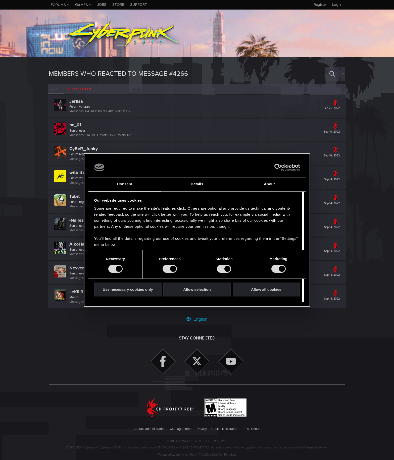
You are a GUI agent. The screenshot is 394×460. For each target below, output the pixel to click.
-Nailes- (77, 220)
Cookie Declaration (224, 429)
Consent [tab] (124, 184)
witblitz (77, 172)
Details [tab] (197, 184)
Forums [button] (58, 5)
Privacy (202, 429)
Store (118, 4)
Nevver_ (78, 268)
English (197, 319)
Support (138, 4)
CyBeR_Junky (84, 148)
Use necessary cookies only (128, 289)
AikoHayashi (83, 244)
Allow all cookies (266, 289)
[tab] (80, 89)
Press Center (251, 429)
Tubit (75, 196)
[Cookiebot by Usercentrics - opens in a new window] (278, 167)
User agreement (181, 429)
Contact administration (149, 429)
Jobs (101, 4)
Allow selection (197, 289)
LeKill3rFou (81, 292)
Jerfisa (76, 101)
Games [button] (81, 5)
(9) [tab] (56, 89)
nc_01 (76, 125)
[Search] (332, 74)
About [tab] (269, 184)
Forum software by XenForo (197, 455)
